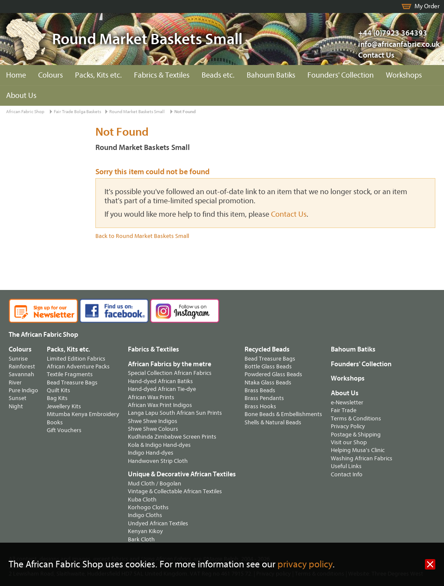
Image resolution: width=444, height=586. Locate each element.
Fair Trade (343, 410)
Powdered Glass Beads (273, 374)
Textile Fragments (70, 374)
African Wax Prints (151, 397)
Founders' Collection (340, 75)
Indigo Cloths (145, 515)
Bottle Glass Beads (268, 366)
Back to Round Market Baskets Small (142, 236)
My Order (427, 6)
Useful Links (346, 466)
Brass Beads (260, 390)
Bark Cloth (141, 539)
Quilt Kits (58, 390)
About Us (21, 95)
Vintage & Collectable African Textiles (175, 491)
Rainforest (22, 366)
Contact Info (346, 474)
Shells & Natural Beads (273, 422)
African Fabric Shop (25, 111)
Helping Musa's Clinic (358, 450)
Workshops (404, 75)
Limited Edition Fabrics (76, 358)
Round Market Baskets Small (137, 111)
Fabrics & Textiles (161, 75)
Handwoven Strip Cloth (158, 461)
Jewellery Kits (64, 406)
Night (16, 406)
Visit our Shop (349, 442)
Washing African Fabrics (361, 458)
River (15, 382)
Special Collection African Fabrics (170, 373)
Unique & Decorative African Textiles (182, 474)
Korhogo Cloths (148, 507)
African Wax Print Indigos (160, 405)
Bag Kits (57, 398)
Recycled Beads (267, 349)
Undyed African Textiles (158, 523)
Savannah (21, 374)
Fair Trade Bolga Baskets (77, 111)
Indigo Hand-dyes (150, 452)
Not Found (185, 111)
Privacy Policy (348, 426)
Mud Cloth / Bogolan (154, 483)
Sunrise (18, 358)
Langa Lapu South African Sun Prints (175, 413)
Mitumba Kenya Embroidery (83, 414)
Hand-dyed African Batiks (160, 381)
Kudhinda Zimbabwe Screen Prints (172, 436)
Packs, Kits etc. (98, 75)
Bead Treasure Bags (72, 382)
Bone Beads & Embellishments (283, 414)
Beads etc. (218, 75)
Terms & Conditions (356, 418)
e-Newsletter (347, 402)
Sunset (17, 398)
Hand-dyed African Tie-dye (162, 389)
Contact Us (376, 55)
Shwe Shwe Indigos (152, 421)
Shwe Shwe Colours (153, 429)
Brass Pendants (264, 398)
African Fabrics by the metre (169, 364)
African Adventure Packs (78, 366)
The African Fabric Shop (43, 335)
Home (16, 75)
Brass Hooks (260, 406)
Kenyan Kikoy (145, 531)
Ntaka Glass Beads (268, 382)
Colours (50, 75)
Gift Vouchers (64, 430)
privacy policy (305, 564)
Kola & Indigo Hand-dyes (159, 445)
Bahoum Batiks (271, 75)
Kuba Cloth (142, 499)
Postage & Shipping (356, 434)
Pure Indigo (23, 390)
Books (55, 422)
